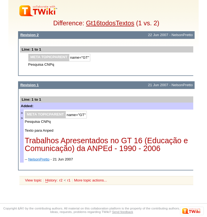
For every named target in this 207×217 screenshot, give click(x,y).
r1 (68, 180)
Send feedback (122, 212)
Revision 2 (29, 35)
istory (51, 180)
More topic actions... (90, 180)
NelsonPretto (39, 159)
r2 (61, 180)
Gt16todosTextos (110, 23)
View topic (33, 180)
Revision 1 (29, 85)
